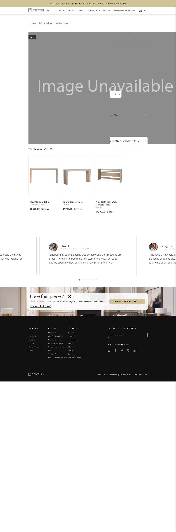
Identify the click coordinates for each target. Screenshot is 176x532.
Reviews (31, 340)
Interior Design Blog (56, 336)
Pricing (31, 343)
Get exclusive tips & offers (122, 328)
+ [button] (119, 94)
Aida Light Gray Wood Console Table (107, 203)
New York (71, 333)
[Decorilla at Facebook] (115, 351)
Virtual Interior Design (56, 347)
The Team (32, 333)
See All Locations (74, 357)
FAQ (50, 350)
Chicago (71, 347)
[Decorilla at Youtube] (134, 350)
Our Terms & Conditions (107, 374)
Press (30, 350)
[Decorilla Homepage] (38, 10)
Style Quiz (52, 333)
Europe (71, 354)
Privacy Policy (125, 374)
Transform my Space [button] (127, 301)
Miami (70, 336)
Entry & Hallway (45, 23)
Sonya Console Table (73, 201)
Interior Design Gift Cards (58, 357)
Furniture (32, 23)
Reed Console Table (39, 201)
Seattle (70, 350)
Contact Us (52, 354)
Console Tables (61, 23)
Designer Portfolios (55, 343)
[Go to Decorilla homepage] (36, 375)
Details (114, 114)
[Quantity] (115, 94)
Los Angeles (73, 340)
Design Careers (34, 347)
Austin (70, 343)
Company (32, 336)
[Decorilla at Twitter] (128, 351)
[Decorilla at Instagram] (109, 351)
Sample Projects (54, 340)
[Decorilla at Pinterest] (121, 351)
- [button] (111, 94)
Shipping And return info (124, 140)
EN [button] (142, 11)
